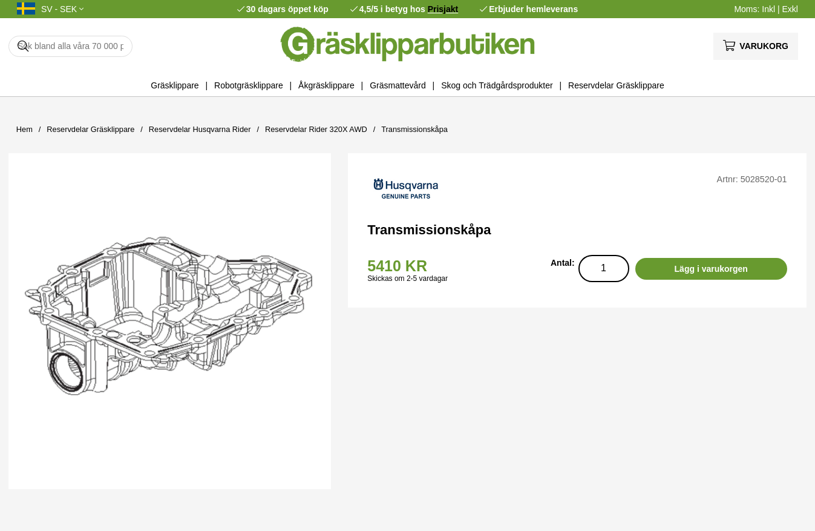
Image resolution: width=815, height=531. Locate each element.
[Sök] (70, 46)
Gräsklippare (174, 85)
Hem (24, 129)
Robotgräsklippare (248, 85)
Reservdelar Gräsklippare (616, 85)
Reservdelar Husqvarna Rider (200, 129)
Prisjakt (443, 9)
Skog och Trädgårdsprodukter (496, 85)
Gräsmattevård (398, 85)
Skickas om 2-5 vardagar (407, 278)
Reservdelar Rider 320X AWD (316, 129)
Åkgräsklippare (326, 85)
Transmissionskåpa (414, 129)
